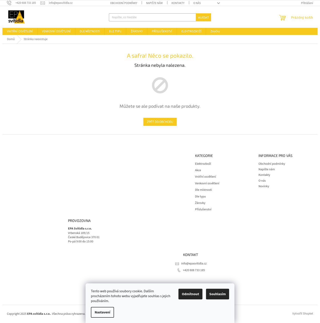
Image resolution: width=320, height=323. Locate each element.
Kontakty (178, 3)
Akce (198, 170)
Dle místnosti (203, 190)
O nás (197, 3)
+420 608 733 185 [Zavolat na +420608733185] (194, 270)
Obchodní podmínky (123, 3)
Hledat (203, 17)
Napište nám (154, 3)
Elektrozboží (203, 164)
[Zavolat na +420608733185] (23, 3)
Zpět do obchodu (160, 122)
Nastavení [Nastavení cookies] (102, 312)
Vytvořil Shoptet (302, 314)
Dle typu (200, 197)
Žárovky (200, 203)
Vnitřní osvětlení (205, 177)
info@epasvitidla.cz (193, 263)
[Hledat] (160, 17)
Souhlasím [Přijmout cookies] (217, 294)
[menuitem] (19, 31)
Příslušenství (203, 209)
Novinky (263, 186)
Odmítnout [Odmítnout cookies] (190, 294)
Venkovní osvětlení (207, 183)
